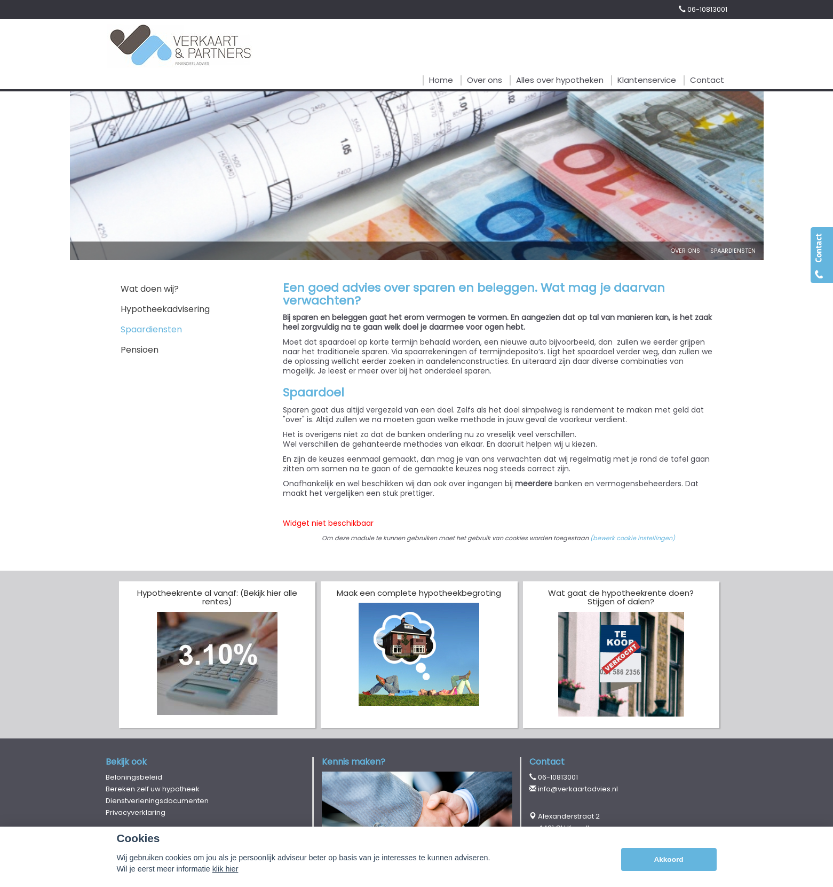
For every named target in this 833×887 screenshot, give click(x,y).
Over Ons (685, 250)
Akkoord (668, 859)
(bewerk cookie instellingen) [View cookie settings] (632, 538)
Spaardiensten (733, 250)
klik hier (225, 869)
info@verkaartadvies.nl (578, 789)
